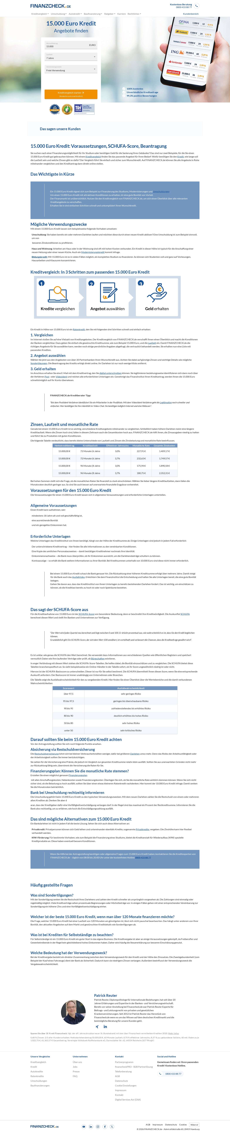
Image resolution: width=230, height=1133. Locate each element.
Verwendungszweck (53, 67)
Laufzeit (49, 54)
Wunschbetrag (52, 43)
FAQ (75, 1076)
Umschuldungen (161, 191)
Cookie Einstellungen (125, 1085)
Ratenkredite (37, 1076)
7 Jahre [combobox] (50, 58)
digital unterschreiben (110, 373)
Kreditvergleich (40, 14)
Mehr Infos (173, 1033)
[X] (112, 1126)
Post (47, 376)
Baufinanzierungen (40, 1085)
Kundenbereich (191, 14)
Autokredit (75, 14)
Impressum (120, 1090)
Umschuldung (59, 14)
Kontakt (119, 1094)
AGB (117, 1076)
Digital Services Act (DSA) (128, 1099)
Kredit (180, 156)
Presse (76, 1071)
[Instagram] (97, 1126)
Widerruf (194, 1125)
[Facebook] (105, 1126)
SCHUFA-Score (86, 614)
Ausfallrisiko (78, 577)
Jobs (75, 1066)
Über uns (77, 1062)
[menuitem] (185, 14)
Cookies (183, 1124)
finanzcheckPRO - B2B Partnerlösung (134, 1066)
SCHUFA (185, 614)
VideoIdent (61, 376)
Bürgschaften (98, 658)
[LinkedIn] (90, 1126)
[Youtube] (83, 1126)
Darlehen (135, 753)
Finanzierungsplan (78, 775)
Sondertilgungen (39, 363)
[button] (184, 6)
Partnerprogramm (124, 1062)
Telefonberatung (123, 1071)
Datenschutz (121, 1080)
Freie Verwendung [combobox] (55, 70)
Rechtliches (134, 14)
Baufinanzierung (93, 14)
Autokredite (37, 1071)
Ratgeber (109, 14)
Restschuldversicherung (46, 753)
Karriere (121, 14)
